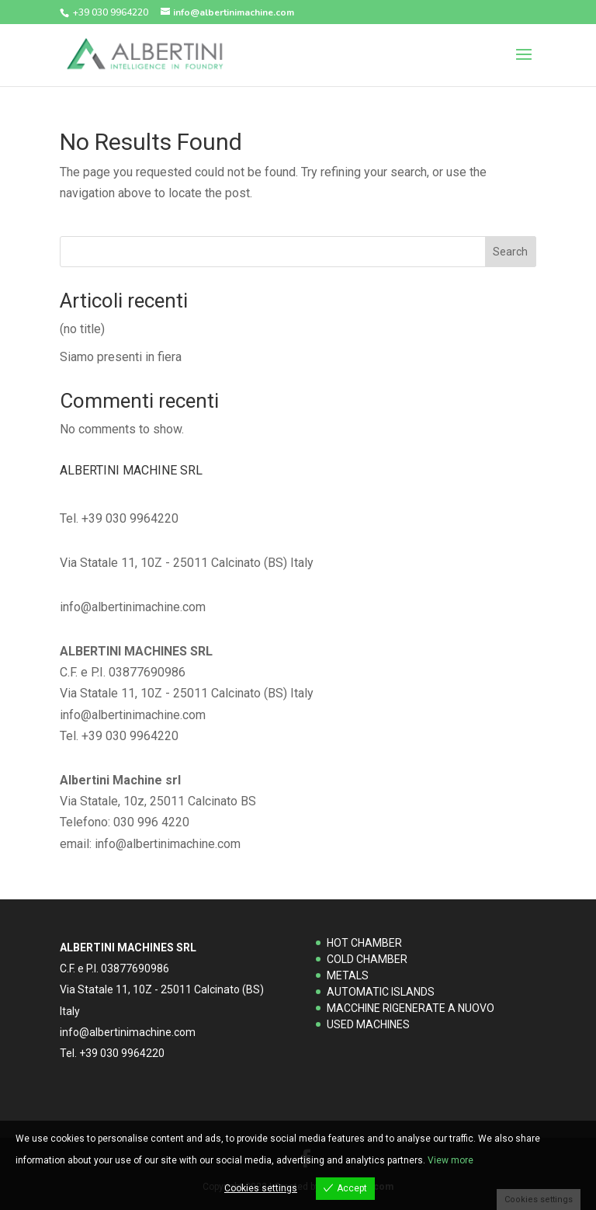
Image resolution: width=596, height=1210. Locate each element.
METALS (348, 975)
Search (510, 251)
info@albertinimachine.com (168, 843)
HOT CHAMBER (364, 943)
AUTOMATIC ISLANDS (381, 992)
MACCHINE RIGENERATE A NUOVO (410, 1008)
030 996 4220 (151, 822)
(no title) (82, 329)
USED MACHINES (368, 1024)
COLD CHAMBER (367, 959)
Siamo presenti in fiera (121, 356)
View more (450, 1160)
